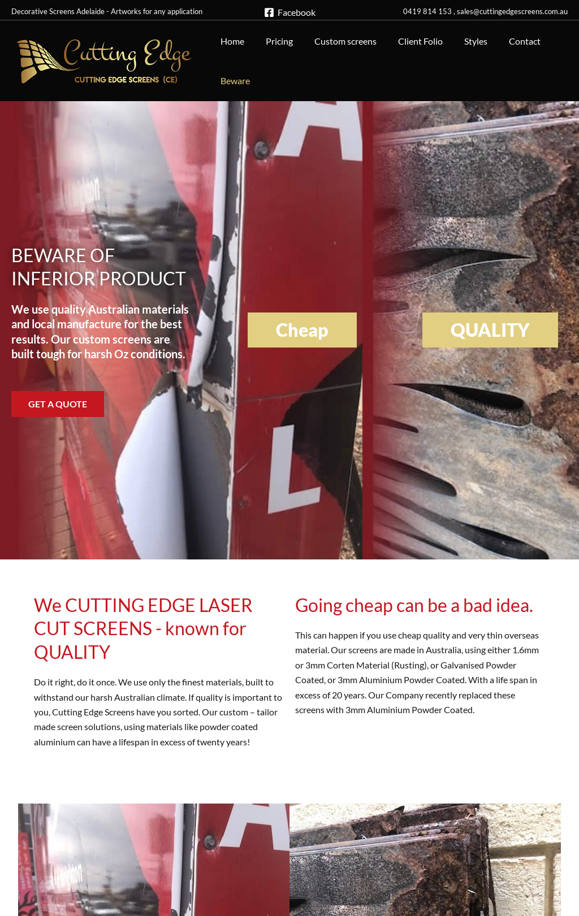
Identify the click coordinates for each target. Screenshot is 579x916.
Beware (233, 80)
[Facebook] (289, 12)
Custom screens (337, 41)
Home (231, 41)
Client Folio (408, 41)
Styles (460, 41)
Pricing (274, 41)
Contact (506, 41)
